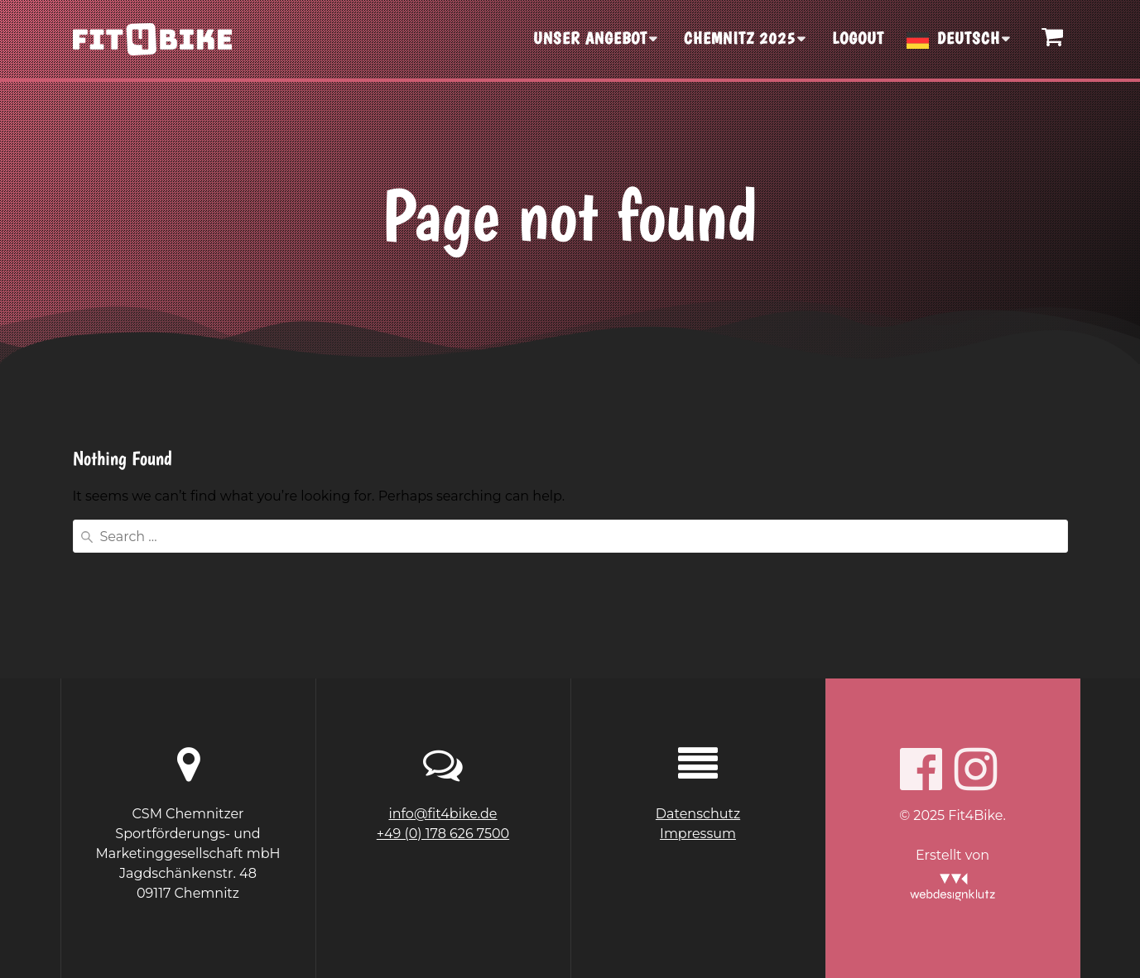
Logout (858, 38)
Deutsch (968, 38)
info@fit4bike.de (442, 814)
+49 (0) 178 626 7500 (443, 833)
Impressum (698, 833)
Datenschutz (698, 814)
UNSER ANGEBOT (590, 38)
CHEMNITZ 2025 (740, 38)
